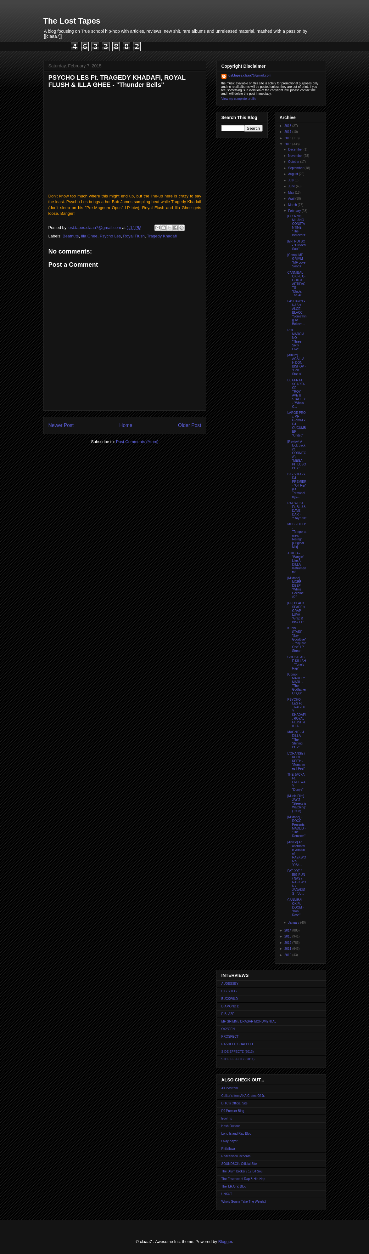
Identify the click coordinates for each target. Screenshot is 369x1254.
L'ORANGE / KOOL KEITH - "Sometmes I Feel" (296, 761)
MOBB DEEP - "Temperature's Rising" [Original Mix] (297, 535)
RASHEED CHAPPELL (237, 1044)
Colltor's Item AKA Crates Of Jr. (243, 1095)
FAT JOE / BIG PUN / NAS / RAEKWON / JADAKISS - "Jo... (297, 882)
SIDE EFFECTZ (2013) (237, 1051)
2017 (288, 132)
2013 (288, 936)
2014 (288, 930)
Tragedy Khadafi (162, 236)
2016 (288, 138)
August (293, 174)
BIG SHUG (229, 991)
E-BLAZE (228, 1014)
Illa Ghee (89, 236)
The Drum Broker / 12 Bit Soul (242, 1171)
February (295, 211)
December (296, 149)
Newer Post (61, 425)
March (293, 205)
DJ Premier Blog (232, 1111)
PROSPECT (230, 1036)
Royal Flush (134, 236)
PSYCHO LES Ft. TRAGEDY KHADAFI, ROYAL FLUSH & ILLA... (297, 713)
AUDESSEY (229, 983)
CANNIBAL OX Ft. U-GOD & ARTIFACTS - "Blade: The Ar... (296, 284)
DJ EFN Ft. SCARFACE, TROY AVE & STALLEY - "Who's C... (297, 393)
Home (125, 425)
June (292, 186)
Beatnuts (71, 236)
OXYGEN (228, 1029)
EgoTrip (226, 1118)
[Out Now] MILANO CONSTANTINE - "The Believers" (297, 225)
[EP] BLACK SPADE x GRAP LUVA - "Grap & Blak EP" (296, 612)
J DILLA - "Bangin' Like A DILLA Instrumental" (297, 562)
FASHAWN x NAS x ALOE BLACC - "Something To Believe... (297, 312)
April (291, 198)
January (294, 922)
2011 (288, 948)
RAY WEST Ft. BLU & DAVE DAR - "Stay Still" (297, 510)
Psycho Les (110, 236)
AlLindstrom (229, 1088)
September (296, 168)
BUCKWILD (229, 998)
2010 (288, 955)
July (291, 180)
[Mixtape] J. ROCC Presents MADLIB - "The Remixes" (297, 826)
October (294, 161)
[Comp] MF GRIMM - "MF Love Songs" (296, 260)
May (291, 192)
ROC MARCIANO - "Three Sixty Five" (296, 339)
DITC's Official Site (234, 1103)
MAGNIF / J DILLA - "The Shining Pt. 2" (296, 739)
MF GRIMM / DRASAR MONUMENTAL (249, 1021)
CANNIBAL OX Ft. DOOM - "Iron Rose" (296, 907)
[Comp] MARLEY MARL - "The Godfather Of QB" (297, 684)
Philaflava (228, 1148)
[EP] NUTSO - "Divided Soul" (297, 245)
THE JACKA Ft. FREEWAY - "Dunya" (296, 782)
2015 (288, 144)
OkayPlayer (229, 1141)
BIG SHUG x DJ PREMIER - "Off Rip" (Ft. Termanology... (297, 485)
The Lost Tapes (72, 20)
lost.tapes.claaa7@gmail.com (249, 75)
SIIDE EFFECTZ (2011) (238, 1059)
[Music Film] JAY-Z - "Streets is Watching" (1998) (297, 803)
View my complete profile (238, 98)
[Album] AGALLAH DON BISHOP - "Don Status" (297, 364)
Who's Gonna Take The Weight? (243, 1201)
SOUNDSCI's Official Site (239, 1164)
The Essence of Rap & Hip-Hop (243, 1179)
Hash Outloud (231, 1126)
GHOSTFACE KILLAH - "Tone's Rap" (297, 662)
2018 (288, 126)
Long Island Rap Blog (236, 1133)
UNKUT (226, 1194)
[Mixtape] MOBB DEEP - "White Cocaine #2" (296, 587)
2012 (288, 942)
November (296, 155)
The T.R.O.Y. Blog (233, 1186)
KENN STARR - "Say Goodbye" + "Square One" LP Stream (297, 639)
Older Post (189, 425)
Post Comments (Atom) (137, 441)
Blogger (225, 1241)
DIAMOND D (230, 1006)
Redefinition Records (236, 1156)
